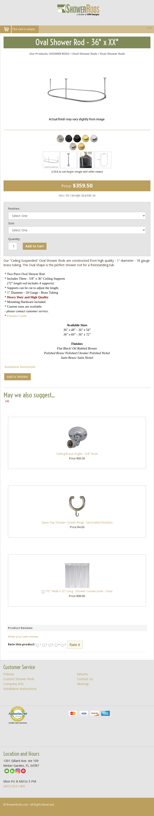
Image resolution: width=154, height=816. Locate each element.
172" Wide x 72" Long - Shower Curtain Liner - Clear (79, 591)
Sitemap (83, 684)
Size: (11, 223)
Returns (82, 674)
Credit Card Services (17, 723)
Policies (8, 674)
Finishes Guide (17, 316)
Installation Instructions (20, 367)
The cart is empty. (24, 29)
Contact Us (85, 679)
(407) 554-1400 (14, 786)
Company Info (13, 684)
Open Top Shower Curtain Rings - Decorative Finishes (77, 522)
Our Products (38, 54)
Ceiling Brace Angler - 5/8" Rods (77, 454)
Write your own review (23, 636)
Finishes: (14, 209)
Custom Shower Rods (19, 679)
